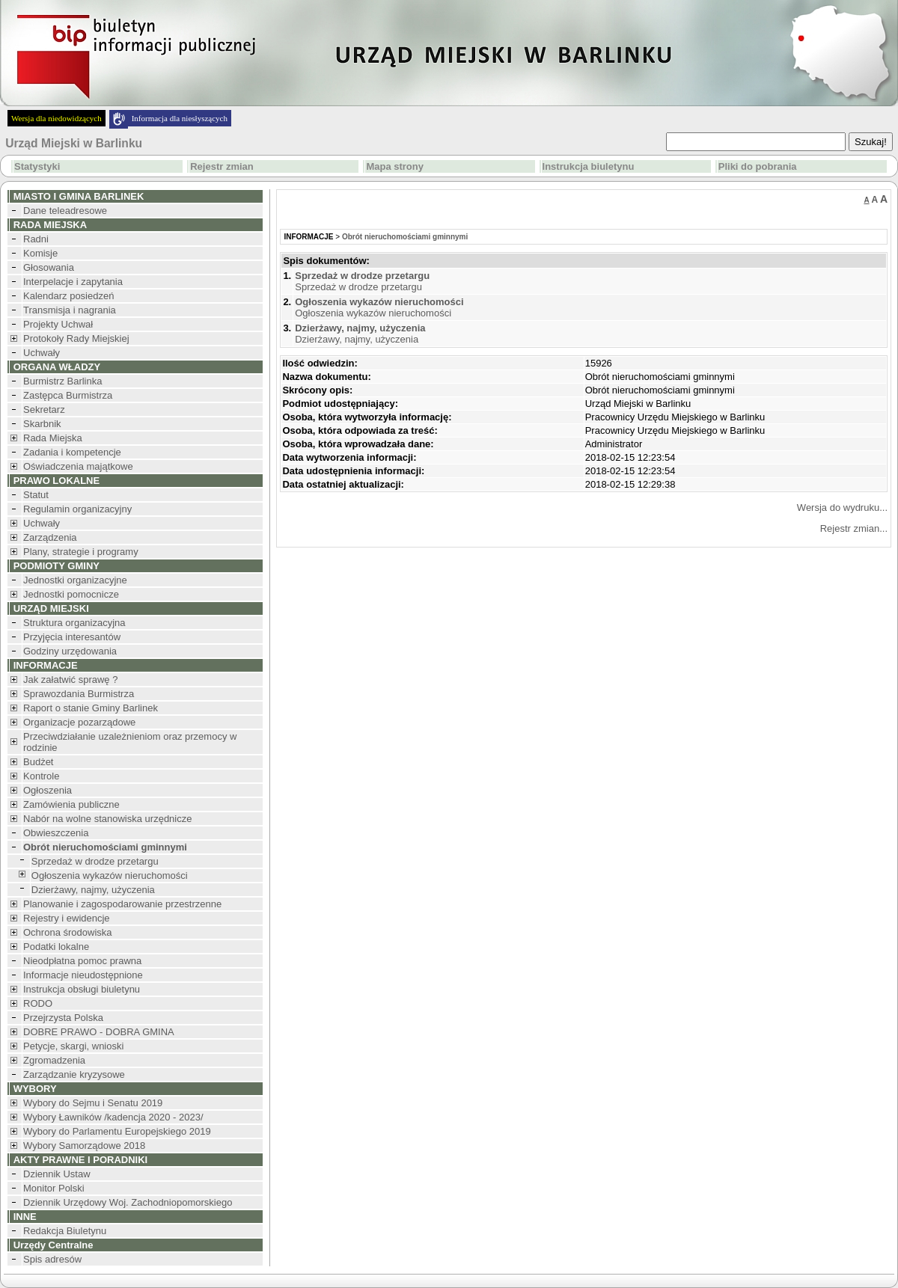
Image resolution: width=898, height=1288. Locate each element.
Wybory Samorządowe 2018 (84, 1145)
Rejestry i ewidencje (66, 918)
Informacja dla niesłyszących (179, 118)
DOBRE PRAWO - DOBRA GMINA (98, 1031)
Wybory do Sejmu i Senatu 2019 (92, 1102)
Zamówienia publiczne (71, 804)
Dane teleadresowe (65, 210)
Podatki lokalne (56, 946)
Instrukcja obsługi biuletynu (81, 989)
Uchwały (41, 352)
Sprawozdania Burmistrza (78, 693)
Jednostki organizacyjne (75, 580)
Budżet (38, 761)
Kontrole (41, 776)
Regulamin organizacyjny (77, 509)
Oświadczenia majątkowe (78, 466)
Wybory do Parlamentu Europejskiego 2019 (117, 1131)
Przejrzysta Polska (63, 1017)
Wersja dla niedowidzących (56, 118)
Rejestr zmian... (854, 528)
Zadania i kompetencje (72, 452)
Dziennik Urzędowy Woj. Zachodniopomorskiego (127, 1202)
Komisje (40, 253)
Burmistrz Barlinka (62, 381)
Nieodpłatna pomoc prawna (82, 960)
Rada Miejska (52, 438)
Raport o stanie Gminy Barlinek (90, 708)
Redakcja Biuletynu (64, 1230)
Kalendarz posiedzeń (68, 295)
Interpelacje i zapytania (73, 281)
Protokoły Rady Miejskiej (76, 338)
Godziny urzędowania (70, 651)
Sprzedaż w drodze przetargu (95, 861)
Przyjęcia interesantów (71, 637)
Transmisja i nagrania (69, 310)
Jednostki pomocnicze (71, 594)
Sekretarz (44, 409)
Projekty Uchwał (58, 324)
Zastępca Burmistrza (67, 395)
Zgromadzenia (54, 1060)
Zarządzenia (50, 537)
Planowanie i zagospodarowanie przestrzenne (122, 904)
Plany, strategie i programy (80, 551)
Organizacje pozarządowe (79, 722)
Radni (36, 239)
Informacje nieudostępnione (83, 975)
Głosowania (48, 267)
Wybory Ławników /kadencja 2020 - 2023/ (113, 1117)
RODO (37, 1003)
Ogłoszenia (47, 790)
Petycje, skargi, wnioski (73, 1046)
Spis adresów (52, 1259)
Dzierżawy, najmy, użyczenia (93, 889)
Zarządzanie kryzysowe (74, 1074)
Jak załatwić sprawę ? (70, 679)
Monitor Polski (54, 1188)
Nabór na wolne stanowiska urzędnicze (107, 818)
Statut (36, 494)
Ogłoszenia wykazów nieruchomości (109, 875)
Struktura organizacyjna (74, 622)
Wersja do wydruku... (842, 507)
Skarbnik (42, 423)
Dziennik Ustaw (57, 1174)
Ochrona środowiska (67, 932)
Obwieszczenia (55, 832)
